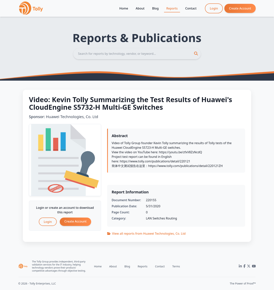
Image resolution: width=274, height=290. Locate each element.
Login (214, 8)
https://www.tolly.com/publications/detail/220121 (155, 161)
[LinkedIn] (240, 266)
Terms (176, 266)
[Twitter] (248, 266)
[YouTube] (254, 266)
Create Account (240, 8)
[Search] (137, 53)
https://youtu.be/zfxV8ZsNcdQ (180, 152)
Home (123, 8)
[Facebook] (244, 266)
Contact (191, 8)
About (140, 8)
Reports (172, 8)
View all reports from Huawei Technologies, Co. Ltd (146, 233)
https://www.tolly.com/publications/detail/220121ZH (185, 166)
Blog (155, 8)
